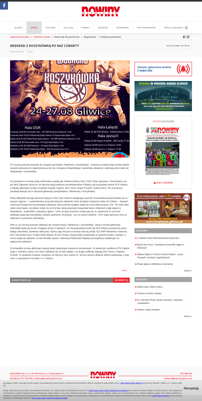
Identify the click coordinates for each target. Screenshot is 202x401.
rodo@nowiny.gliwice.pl (161, 396)
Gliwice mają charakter (147, 309)
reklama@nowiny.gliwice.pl (178, 378)
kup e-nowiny (163, 182)
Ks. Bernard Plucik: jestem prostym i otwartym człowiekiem (159, 301)
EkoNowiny (122, 27)
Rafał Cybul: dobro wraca (148, 287)
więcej (188, 270)
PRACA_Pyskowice (173, 27)
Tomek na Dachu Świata (148, 293)
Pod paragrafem (146, 27)
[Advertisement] (70, 309)
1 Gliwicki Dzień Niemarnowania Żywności (157, 238)
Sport (34, 27)
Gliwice (18, 27)
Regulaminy (90, 36)
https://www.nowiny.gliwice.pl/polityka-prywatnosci (108, 390)
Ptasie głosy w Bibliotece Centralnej (154, 264)
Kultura (68, 27)
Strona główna (17, 51)
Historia (51, 27)
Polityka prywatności (110, 36)
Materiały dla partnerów (66, 36)
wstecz (124, 270)
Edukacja (103, 27)
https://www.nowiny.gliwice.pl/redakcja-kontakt (49, 398)
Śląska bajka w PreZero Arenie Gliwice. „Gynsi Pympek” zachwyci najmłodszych (159, 256)
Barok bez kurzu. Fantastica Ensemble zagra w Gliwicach (159, 246)
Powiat (86, 27)
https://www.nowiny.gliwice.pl (131, 383)
